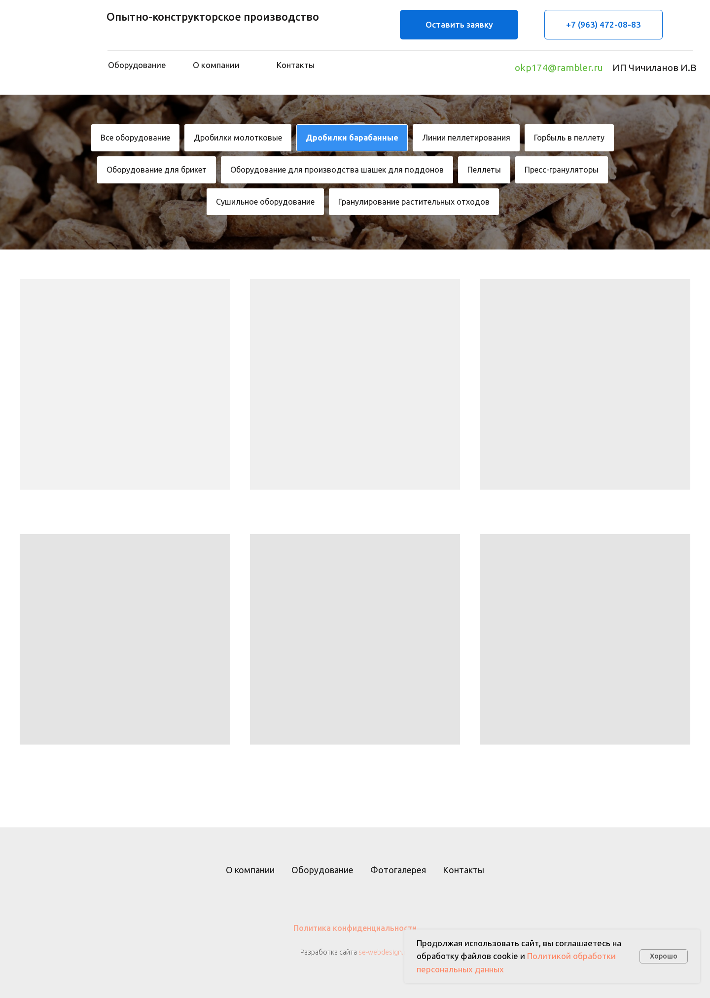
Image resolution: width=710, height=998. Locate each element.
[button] (459, 24)
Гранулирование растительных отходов (414, 201)
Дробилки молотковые (238, 137)
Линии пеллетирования (466, 137)
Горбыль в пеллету (569, 137)
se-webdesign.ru (384, 952)
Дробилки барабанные (352, 137)
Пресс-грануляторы (562, 169)
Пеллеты (484, 169)
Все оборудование (135, 137)
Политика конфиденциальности (355, 928)
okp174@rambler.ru (559, 67)
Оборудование (322, 870)
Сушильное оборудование (265, 201)
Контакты (463, 870)
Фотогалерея (398, 870)
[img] (50, 44)
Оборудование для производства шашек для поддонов (337, 169)
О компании (250, 870)
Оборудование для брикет (156, 169)
